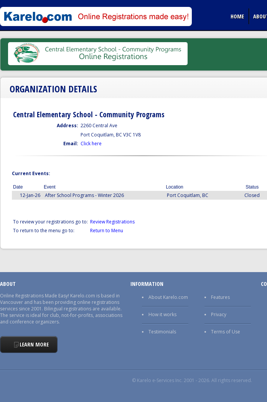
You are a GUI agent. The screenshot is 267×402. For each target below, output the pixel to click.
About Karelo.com (168, 297)
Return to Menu (106, 230)
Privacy (218, 314)
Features (220, 297)
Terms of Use (225, 331)
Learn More (34, 344)
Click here (91, 143)
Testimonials (162, 331)
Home (237, 16)
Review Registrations (112, 221)
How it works (162, 314)
